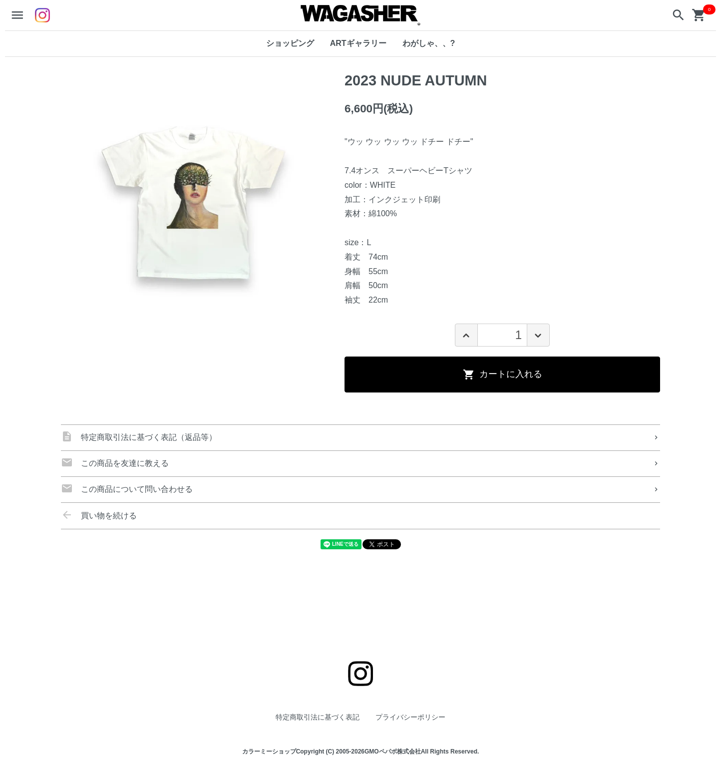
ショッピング (290, 43)
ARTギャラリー (358, 43)
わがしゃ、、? (428, 43)
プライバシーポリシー (410, 717)
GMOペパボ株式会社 (392, 752)
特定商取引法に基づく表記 (318, 717)
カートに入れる (502, 375)
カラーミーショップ (269, 752)
